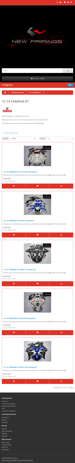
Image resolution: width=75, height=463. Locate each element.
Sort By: (5, 138)
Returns (4, 420)
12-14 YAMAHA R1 (35, 92)
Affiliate (4, 434)
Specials (4, 436)
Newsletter (5, 450)
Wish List (5, 447)
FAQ (3, 409)
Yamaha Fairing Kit (17, 92)
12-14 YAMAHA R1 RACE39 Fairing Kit (19, 318)
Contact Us (5, 417)
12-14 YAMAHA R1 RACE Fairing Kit (18, 220)
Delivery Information (9, 406)
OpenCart (13, 458)
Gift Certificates (7, 431)
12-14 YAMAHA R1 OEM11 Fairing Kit (19, 269)
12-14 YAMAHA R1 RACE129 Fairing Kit (20, 367)
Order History (6, 445)
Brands (4, 429)
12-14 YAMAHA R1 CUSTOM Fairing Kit (20, 172)
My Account (6, 442)
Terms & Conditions (8, 411)
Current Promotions (8, 404)
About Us (5, 401)
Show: (43, 138)
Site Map (5, 422)
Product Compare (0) (10, 133)
